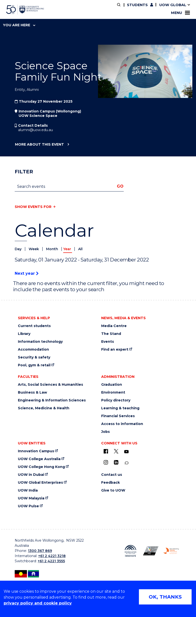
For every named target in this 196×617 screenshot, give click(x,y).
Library (24, 334)
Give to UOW (113, 490)
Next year (26, 273)
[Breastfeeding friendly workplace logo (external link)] (171, 551)
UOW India (28, 490)
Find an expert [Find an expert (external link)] (114, 349)
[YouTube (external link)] (126, 452)
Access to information (122, 424)
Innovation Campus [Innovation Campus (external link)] (36, 451)
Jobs (105, 432)
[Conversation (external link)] (126, 463)
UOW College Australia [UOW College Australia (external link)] (39, 459)
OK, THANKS (165, 597)
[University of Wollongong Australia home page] (25, 9)
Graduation (111, 385)
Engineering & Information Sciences (52, 400)
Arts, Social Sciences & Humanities (50, 385)
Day (19, 249)
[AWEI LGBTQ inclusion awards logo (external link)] (151, 550)
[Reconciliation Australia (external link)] (130, 550)
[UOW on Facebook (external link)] (105, 451)
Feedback (110, 482)
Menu (180, 13)
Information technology (40, 342)
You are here (19, 25)
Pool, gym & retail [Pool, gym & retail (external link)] (34, 365)
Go (120, 186)
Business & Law (32, 392)
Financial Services (118, 416)
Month (52, 249)
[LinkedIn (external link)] (116, 462)
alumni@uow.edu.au (35, 130)
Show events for (33, 207)
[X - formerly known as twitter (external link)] (116, 451)
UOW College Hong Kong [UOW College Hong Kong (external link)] (41, 467)
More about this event (39, 144)
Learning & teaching (120, 408)
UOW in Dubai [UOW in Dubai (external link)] (31, 475)
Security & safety (34, 357)
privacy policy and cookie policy (38, 603)
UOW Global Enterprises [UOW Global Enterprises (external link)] (40, 482)
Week (34, 249)
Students (137, 5)
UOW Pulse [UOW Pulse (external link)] (28, 506)
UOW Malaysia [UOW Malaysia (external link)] (31, 498)
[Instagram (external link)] (105, 462)
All (80, 249)
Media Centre (114, 326)
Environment (113, 392)
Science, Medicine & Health (43, 408)
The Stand (111, 334)
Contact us (111, 475)
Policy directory (115, 400)
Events (107, 342)
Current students (34, 326)
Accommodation (33, 349)
